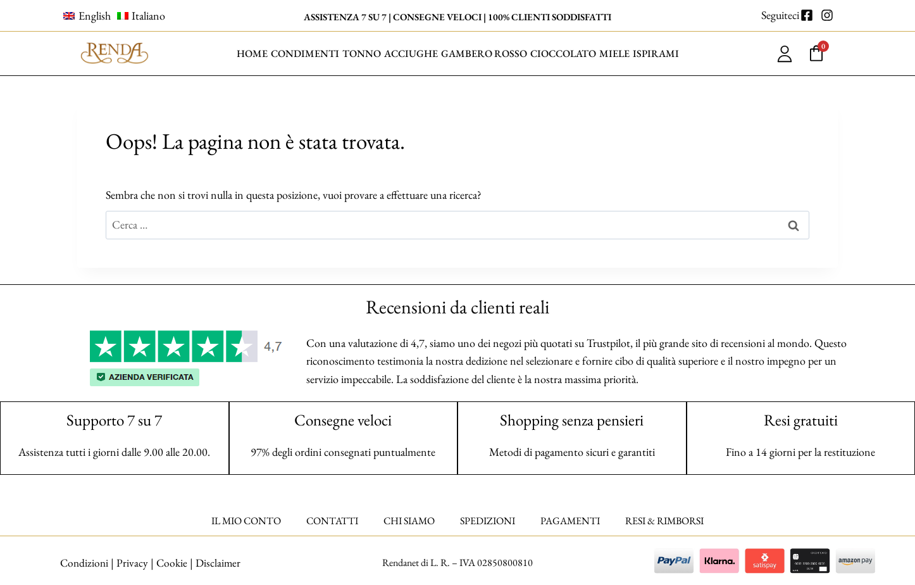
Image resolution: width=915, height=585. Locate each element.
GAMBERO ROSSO (484, 53)
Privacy (132, 562)
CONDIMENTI (305, 53)
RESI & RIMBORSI (664, 520)
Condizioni (83, 562)
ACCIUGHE (411, 53)
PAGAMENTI (570, 520)
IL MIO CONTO (246, 520)
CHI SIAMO (409, 520)
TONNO (361, 53)
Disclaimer (219, 562)
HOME (252, 53)
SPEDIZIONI (487, 520)
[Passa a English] (86, 15)
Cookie (172, 562)
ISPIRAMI (656, 53)
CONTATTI (332, 520)
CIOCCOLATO (563, 53)
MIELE (614, 53)
